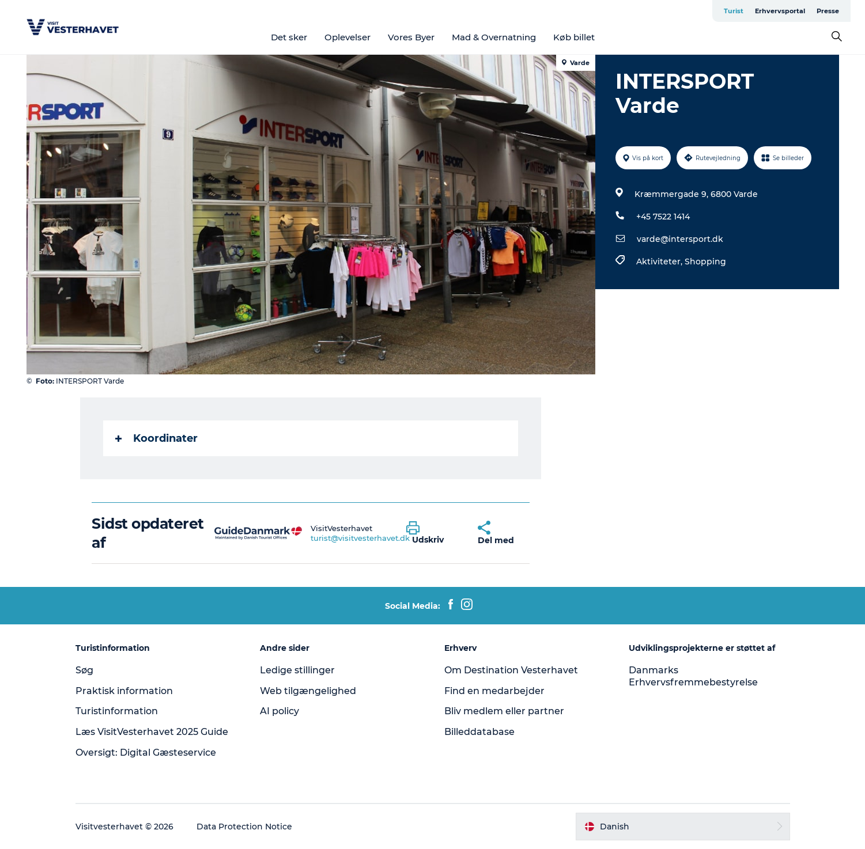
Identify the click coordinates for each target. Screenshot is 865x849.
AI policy (279, 711)
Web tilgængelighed (308, 690)
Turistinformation (116, 711)
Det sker (289, 37)
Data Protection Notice (244, 826)
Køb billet (574, 37)
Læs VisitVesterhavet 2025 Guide (151, 731)
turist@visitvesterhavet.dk (360, 538)
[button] (433, 533)
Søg (84, 670)
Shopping (705, 261)
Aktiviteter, (660, 261)
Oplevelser (347, 37)
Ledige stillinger (297, 670)
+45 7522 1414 (663, 216)
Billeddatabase (479, 731)
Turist (733, 11)
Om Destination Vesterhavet (511, 670)
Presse (828, 11)
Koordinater (156, 438)
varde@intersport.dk (680, 239)
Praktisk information (124, 690)
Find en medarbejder (494, 690)
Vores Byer (411, 37)
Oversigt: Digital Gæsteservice (145, 752)
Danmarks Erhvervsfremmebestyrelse (693, 676)
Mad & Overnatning (494, 37)
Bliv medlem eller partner (504, 711)
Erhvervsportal (780, 11)
